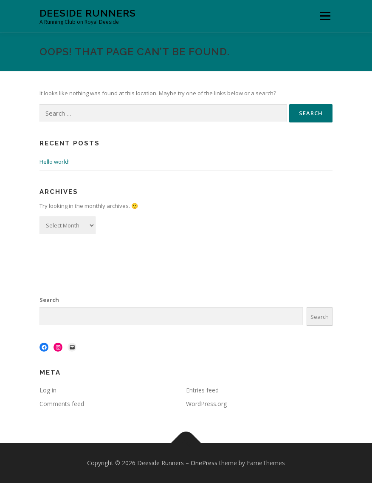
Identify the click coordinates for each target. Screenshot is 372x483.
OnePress (204, 463)
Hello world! (54, 161)
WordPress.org (206, 404)
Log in (47, 390)
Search (49, 300)
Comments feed (61, 404)
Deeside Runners (87, 13)
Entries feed (202, 390)
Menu (325, 16)
